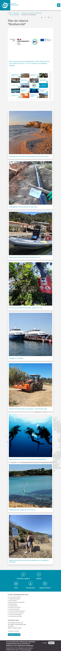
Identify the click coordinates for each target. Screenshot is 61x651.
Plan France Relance (14, 14)
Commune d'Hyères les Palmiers (17, 611)
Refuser (51, 643)
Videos (38, 578)
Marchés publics (13, 604)
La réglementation (13, 606)
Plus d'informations (25, 650)
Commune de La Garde (15, 607)
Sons (16, 588)
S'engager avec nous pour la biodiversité (31, 13)
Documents (30, 588)
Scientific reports (23, 578)
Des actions (16, 13)
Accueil (9, 13)
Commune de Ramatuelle (15, 614)
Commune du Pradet (14, 609)
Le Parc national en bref (15, 597)
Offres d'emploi (13, 600)
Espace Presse (45, 588)
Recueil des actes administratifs (17, 602)
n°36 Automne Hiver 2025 (15, 616)
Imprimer (42, 17)
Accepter (44, 643)
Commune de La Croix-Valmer (16, 613)
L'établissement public (14, 599)
